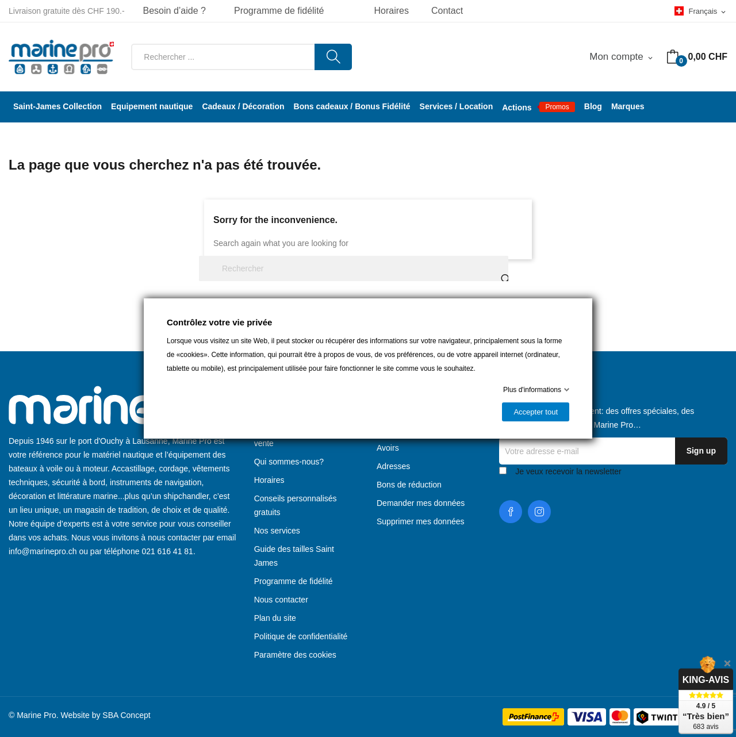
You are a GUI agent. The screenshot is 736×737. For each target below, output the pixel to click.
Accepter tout (535, 412)
